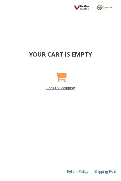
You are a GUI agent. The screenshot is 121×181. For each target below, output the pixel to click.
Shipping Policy (106, 171)
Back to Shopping (60, 79)
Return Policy (78, 171)
